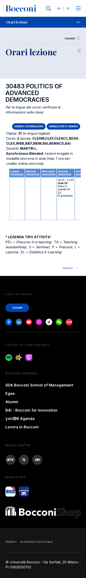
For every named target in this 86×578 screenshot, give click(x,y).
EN (58, 8)
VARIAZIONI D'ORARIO (63, 126)
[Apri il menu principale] (78, 9)
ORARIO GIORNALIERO (29, 126)
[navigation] (43, 22)
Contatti (73, 38)
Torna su (71, 268)
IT (68, 8)
